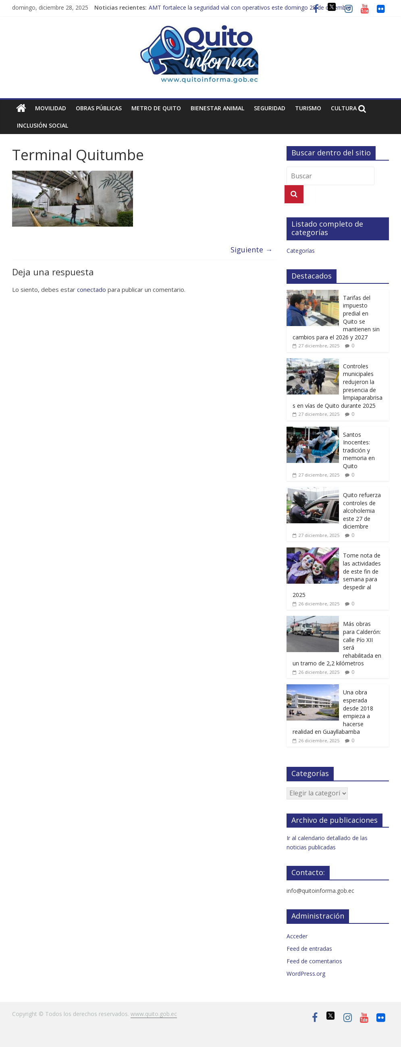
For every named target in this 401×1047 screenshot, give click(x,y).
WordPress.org (306, 973)
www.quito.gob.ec (154, 1014)
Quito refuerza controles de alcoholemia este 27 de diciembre (362, 510)
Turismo (308, 108)
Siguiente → (251, 249)
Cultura (344, 108)
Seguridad (269, 108)
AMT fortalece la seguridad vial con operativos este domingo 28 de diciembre (250, 7)
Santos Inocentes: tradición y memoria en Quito (359, 450)
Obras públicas (99, 108)
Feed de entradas (309, 948)
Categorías (301, 250)
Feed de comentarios (314, 961)
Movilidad (50, 108)
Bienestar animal (217, 108)
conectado (91, 289)
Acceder (297, 936)
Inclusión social (42, 125)
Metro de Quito (156, 108)
